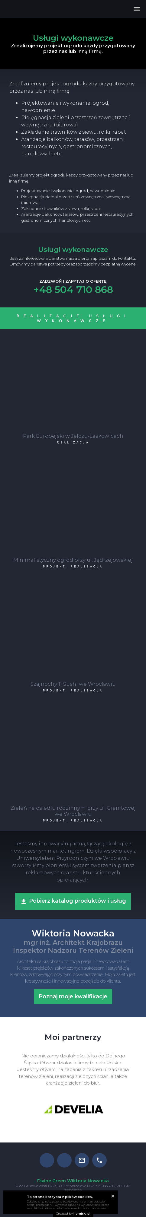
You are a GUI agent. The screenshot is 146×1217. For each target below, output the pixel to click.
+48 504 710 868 (73, 289)
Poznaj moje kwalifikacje (73, 996)
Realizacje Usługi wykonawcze (73, 318)
